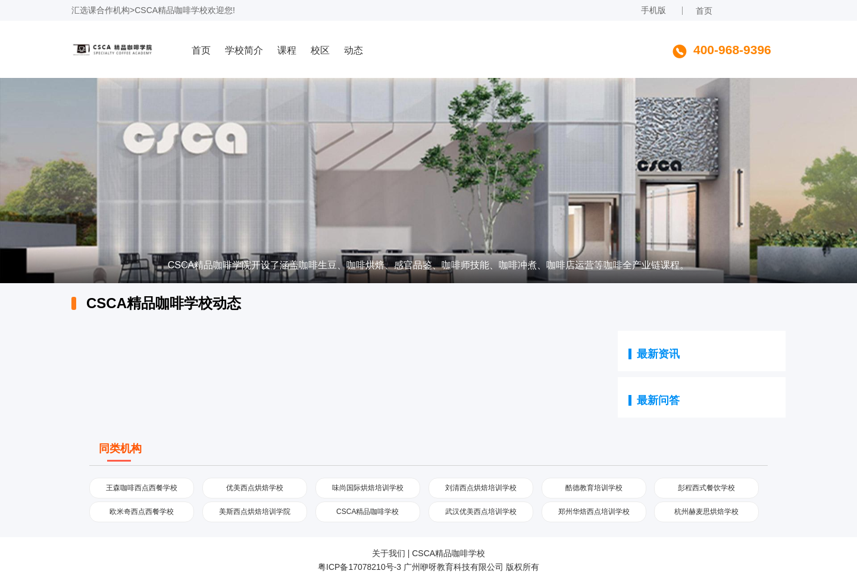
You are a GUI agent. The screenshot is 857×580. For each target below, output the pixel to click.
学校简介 (244, 50)
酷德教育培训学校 (594, 488)
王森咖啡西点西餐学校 (141, 488)
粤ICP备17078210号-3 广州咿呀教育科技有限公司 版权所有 (428, 567)
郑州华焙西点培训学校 (594, 511)
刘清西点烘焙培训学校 (481, 488)
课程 (286, 50)
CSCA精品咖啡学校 (171, 10)
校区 (320, 50)
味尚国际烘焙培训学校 (368, 488)
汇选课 (83, 10)
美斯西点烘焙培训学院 (254, 511)
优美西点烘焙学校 (254, 488)
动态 (353, 50)
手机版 (653, 10)
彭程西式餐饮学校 (706, 488)
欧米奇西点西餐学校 (142, 511)
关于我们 (388, 553)
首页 (704, 10)
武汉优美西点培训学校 (481, 511)
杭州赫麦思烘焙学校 (706, 511)
